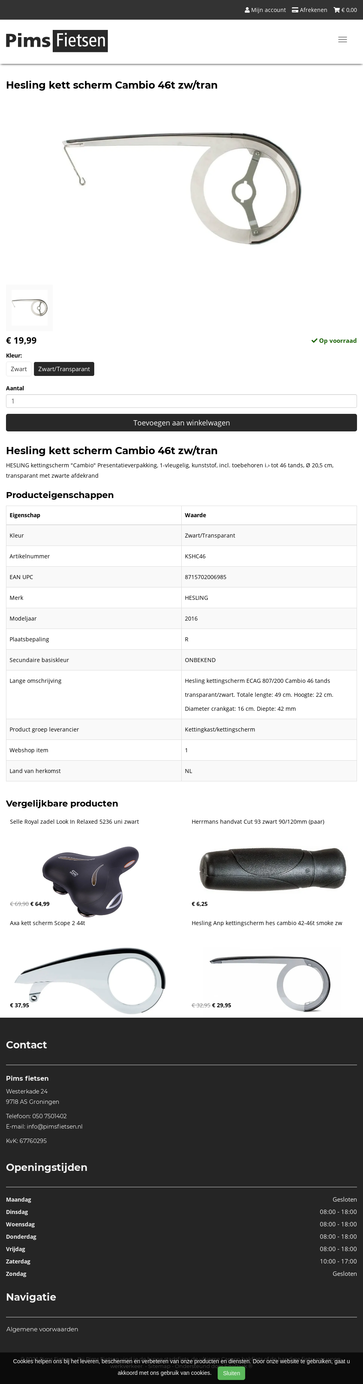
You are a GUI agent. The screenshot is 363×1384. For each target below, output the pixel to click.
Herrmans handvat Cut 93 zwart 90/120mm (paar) (258, 821)
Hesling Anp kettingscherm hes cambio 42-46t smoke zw (267, 923)
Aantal (15, 388)
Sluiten (231, 1373)
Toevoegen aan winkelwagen (181, 422)
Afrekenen (309, 10)
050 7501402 (49, 1116)
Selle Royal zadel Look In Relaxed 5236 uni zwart (74, 821)
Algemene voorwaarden (42, 1329)
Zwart (19, 369)
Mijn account (265, 10)
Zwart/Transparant (64, 369)
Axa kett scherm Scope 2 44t (47, 923)
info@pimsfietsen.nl (55, 1126)
